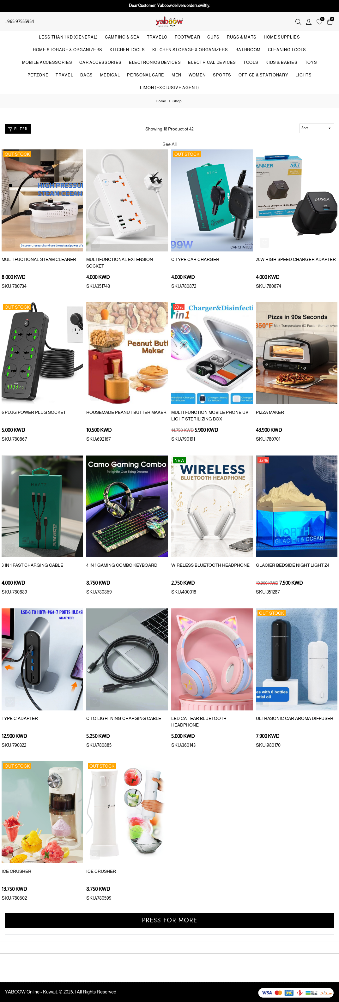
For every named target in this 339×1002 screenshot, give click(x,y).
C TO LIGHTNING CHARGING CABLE (123, 718)
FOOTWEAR (187, 37)
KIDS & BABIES (281, 62)
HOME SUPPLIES (282, 37)
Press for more (169, 920)
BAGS (86, 75)
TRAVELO (157, 37)
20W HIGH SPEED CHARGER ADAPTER (296, 259)
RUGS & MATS (242, 37)
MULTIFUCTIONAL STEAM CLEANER (39, 259)
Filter (17, 129)
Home (161, 101)
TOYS (311, 62)
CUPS (213, 37)
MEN (176, 75)
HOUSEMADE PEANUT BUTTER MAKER (126, 412)
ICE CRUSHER (16, 871)
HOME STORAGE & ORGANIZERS (67, 49)
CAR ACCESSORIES (100, 62)
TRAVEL (64, 75)
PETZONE (38, 75)
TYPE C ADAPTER (20, 718)
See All (169, 144)
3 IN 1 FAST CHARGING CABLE (32, 565)
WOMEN (197, 75)
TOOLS (250, 62)
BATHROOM (248, 49)
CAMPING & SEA (122, 37)
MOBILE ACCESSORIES (47, 62)
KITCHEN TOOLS (127, 49)
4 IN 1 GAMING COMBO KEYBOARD (121, 565)
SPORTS (222, 75)
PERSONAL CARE (145, 75)
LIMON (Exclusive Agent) (169, 87)
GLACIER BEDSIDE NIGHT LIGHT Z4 (292, 565)
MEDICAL (110, 75)
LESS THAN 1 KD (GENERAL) (68, 37)
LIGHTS (303, 75)
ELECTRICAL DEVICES (212, 62)
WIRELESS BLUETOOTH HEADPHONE (210, 565)
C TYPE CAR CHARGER (195, 259)
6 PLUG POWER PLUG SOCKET (34, 412)
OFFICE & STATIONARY (263, 75)
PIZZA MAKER (270, 412)
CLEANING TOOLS (287, 49)
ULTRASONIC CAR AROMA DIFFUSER (294, 718)
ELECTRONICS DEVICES (155, 62)
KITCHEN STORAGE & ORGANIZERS (190, 49)
